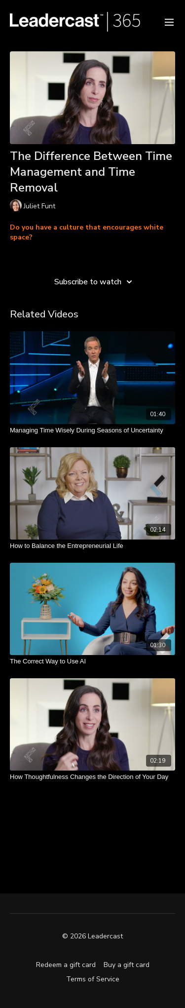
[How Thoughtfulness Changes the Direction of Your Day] (92, 777)
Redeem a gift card (66, 964)
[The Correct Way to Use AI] (92, 661)
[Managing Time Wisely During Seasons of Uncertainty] (92, 430)
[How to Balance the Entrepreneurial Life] (92, 546)
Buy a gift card (126, 964)
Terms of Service (92, 979)
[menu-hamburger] (169, 21)
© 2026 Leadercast (92, 936)
